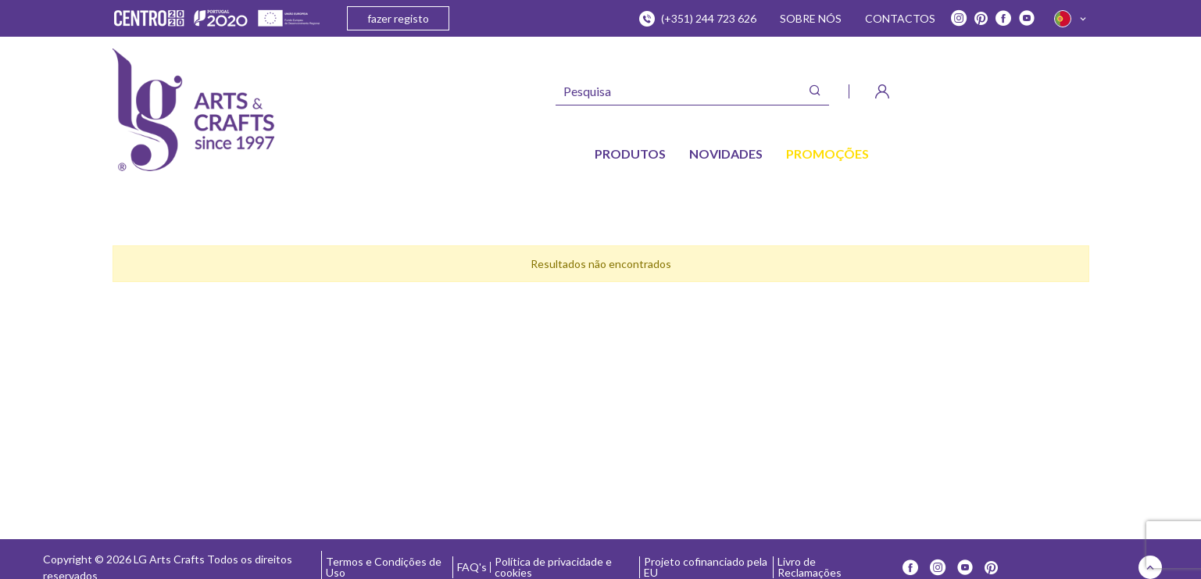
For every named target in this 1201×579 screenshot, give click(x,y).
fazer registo (398, 18)
